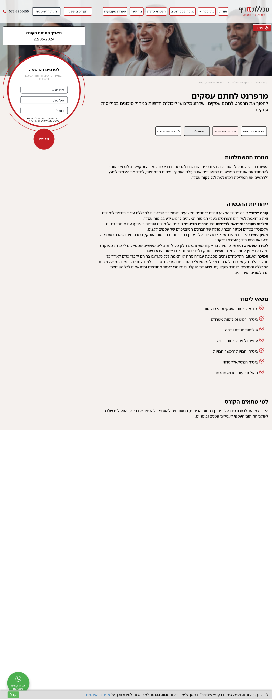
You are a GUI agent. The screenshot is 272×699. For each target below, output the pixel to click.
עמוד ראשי (262, 82)
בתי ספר (208, 11)
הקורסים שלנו (77, 11)
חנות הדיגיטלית (46, 11)
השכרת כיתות (156, 11)
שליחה (44, 139)
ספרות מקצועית (115, 11)
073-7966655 (16, 11)
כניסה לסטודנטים (182, 11)
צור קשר (136, 11)
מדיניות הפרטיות (37, 120)
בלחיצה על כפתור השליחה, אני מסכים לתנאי (44, 119)
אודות (223, 11)
